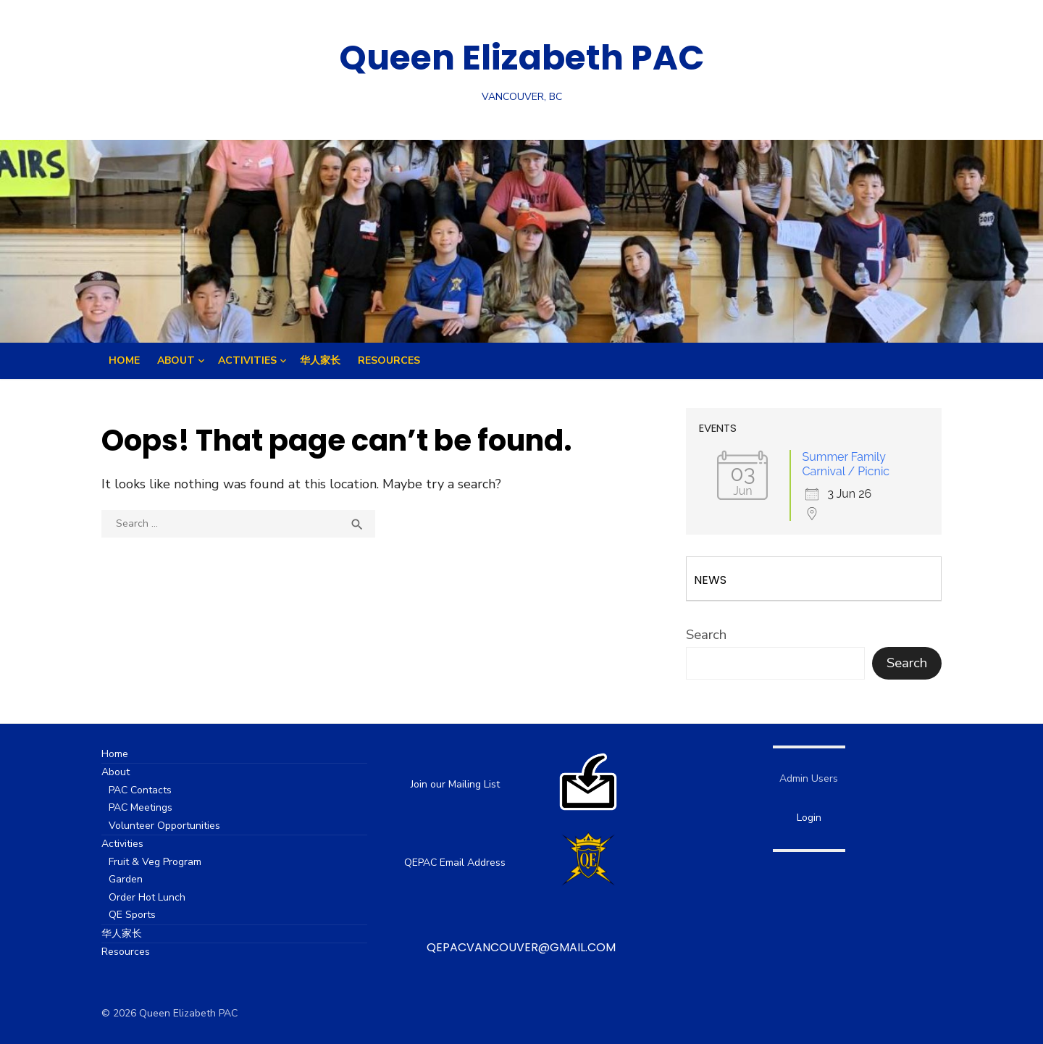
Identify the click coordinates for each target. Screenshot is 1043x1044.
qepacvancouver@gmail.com (521, 947)
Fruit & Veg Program (155, 862)
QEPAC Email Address (455, 862)
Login (809, 817)
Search (706, 634)
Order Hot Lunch (147, 897)
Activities (247, 360)
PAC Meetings (140, 807)
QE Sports (132, 915)
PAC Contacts (140, 790)
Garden (126, 879)
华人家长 (320, 360)
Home (124, 360)
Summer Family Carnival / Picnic (845, 464)
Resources (389, 360)
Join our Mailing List (455, 784)
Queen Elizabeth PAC (521, 57)
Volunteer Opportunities (164, 825)
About (176, 360)
